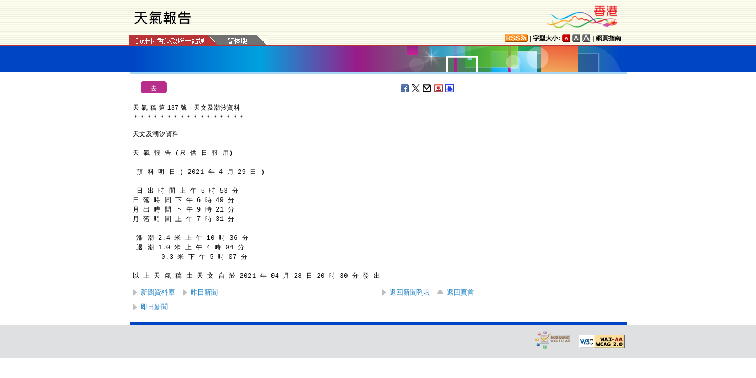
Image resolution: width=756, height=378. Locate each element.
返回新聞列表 (410, 292)
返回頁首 (460, 292)
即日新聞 (154, 307)
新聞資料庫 (158, 292)
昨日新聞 (204, 292)
